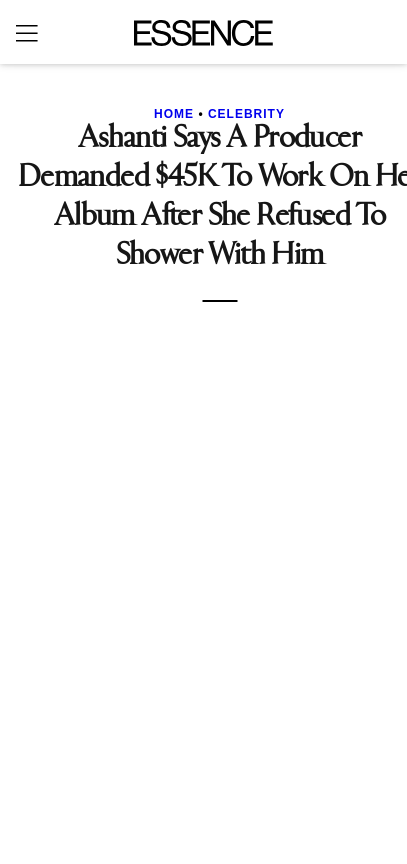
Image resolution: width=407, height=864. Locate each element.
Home (174, 114)
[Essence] (203, 33)
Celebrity (246, 114)
